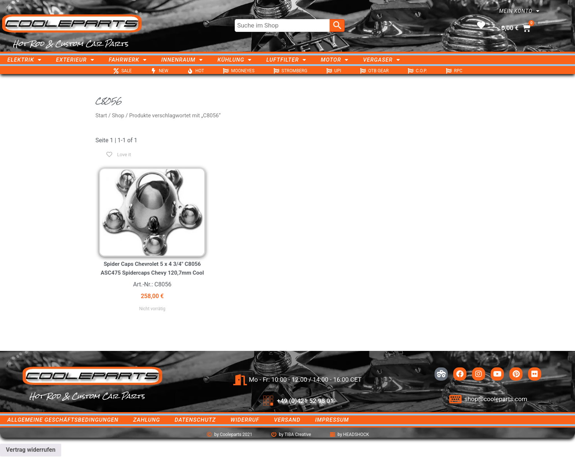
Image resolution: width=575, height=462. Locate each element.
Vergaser (381, 59)
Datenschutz (195, 420)
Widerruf (245, 420)
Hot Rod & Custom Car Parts (70, 43)
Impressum (332, 420)
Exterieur (75, 59)
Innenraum (182, 59)
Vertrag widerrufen (30, 449)
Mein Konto (519, 11)
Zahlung (146, 420)
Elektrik (24, 59)
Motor (334, 59)
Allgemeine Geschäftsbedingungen (62, 420)
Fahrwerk (128, 59)
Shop (118, 115)
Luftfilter (286, 59)
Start (101, 115)
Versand (287, 420)
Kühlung (234, 59)
